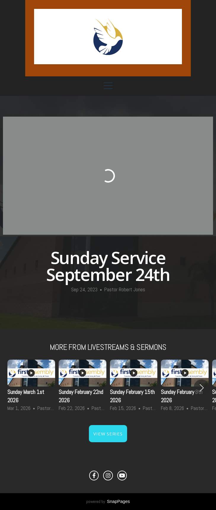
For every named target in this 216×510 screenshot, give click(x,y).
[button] (202, 387)
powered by (108, 501)
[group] (31, 388)
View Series (107, 434)
